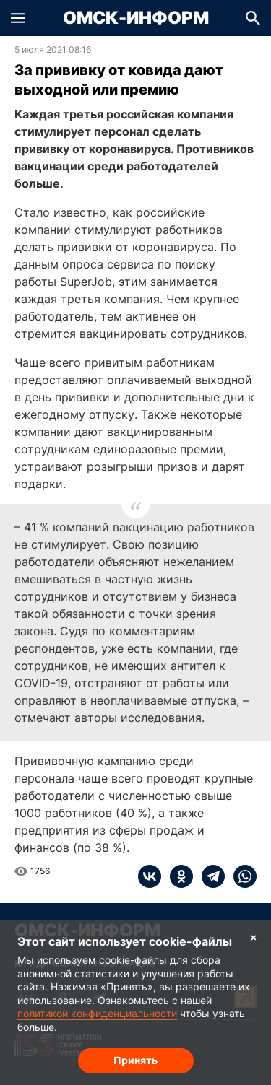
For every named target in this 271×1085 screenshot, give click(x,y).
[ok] (177, 876)
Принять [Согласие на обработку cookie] (135, 1060)
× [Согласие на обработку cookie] (253, 937)
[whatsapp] (241, 876)
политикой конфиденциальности (97, 1013)
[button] (18, 18)
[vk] (149, 876)
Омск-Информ (136, 18)
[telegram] (209, 876)
